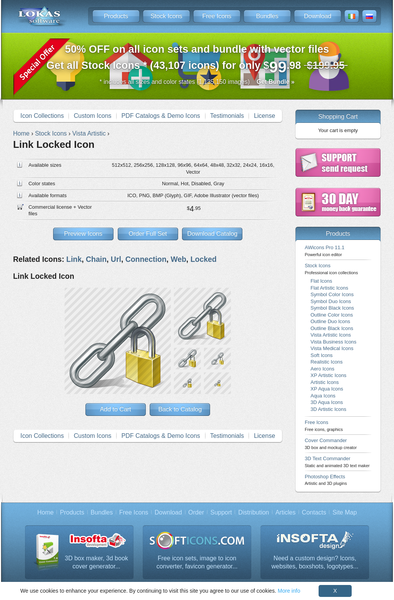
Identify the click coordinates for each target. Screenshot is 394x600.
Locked (203, 259)
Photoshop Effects (326, 480)
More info (289, 591)
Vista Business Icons (333, 342)
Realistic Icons (327, 362)
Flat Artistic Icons (329, 288)
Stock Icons (166, 16)
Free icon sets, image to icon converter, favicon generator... (197, 562)
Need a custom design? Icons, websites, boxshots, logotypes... (315, 562)
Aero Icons (322, 369)
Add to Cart (115, 409)
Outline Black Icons (332, 328)
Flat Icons (321, 281)
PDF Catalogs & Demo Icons (161, 115)
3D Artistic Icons (328, 409)
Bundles (267, 16)
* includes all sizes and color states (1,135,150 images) (197, 82)
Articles (285, 512)
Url (116, 259)
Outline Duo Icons (330, 321)
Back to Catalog (180, 409)
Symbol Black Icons (332, 308)
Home (45, 512)
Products (116, 16)
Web (178, 259)
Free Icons (217, 16)
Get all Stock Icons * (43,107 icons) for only (197, 59)
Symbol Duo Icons (331, 301)
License (264, 115)
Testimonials (227, 115)
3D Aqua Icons (327, 402)
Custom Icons (93, 115)
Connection (146, 259)
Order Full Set (148, 233)
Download (317, 16)
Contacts (314, 512)
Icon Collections (42, 115)
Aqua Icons (323, 396)
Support (221, 512)
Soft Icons (322, 355)
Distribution (253, 512)
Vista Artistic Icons (331, 335)
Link (74, 259)
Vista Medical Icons (332, 348)
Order (196, 512)
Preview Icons (83, 233)
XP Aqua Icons (327, 389)
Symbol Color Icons (332, 294)
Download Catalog (212, 233)
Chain (96, 259)
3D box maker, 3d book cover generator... (96, 562)
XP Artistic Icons (328, 375)
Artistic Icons (325, 382)
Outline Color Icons (332, 315)
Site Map (344, 512)
